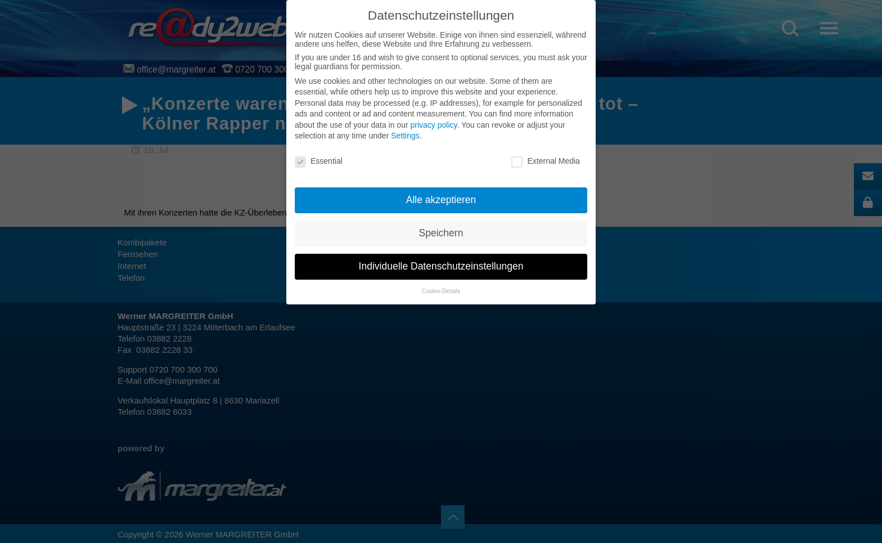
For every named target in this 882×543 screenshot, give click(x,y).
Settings (405, 135)
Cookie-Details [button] (441, 291)
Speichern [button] (441, 233)
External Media (545, 160)
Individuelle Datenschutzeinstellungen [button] (441, 266)
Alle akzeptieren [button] (441, 199)
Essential (319, 160)
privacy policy (433, 124)
